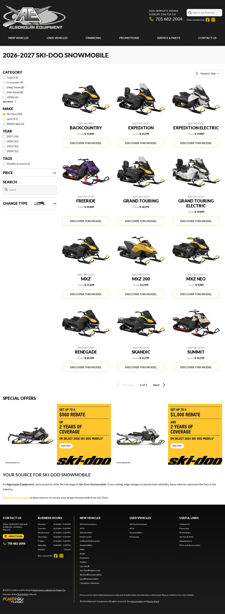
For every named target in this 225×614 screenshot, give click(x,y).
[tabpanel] (54, 537)
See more (10, 101)
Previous (125, 385)
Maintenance (185, 541)
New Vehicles (18, 37)
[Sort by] (208, 73)
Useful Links (189, 518)
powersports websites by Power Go (48, 590)
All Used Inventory (138, 524)
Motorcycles (86, 536)
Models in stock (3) (18, 163)
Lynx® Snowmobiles (89, 579)
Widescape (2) (15, 123)
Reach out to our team (16, 497)
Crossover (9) (15, 82)
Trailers (83, 562)
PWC (82, 549)
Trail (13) (12, 77)
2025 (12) (12, 146)
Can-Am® (84, 566)
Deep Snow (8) (15, 87)
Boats (82, 553)
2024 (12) (12, 151)
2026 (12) (12, 141)
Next (159, 385)
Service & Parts (168, 37)
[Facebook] (207, 20)
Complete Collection (89, 583)
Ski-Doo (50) (14, 114)
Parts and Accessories (189, 545)
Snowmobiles (86, 545)
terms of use (153, 601)
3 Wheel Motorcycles (90, 541)
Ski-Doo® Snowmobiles (91, 574)
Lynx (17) (12, 118)
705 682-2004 (165, 18)
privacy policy (137, 601)
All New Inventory (88, 524)
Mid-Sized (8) (15, 92)
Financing (93, 37)
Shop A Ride (22, 594)
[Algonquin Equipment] (34, 17)
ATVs (82, 528)
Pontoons (84, 558)
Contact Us (207, 37)
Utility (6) (12, 97)
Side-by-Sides (86, 532)
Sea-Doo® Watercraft (90, 570)
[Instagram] (213, 20)
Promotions (129, 37)
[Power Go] (34, 600)
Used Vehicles (57, 37)
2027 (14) (12, 136)
